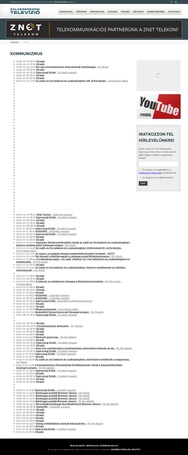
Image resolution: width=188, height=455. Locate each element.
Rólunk (125, 12)
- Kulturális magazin (52, 231)
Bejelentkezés (77, 446)
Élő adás (113, 12)
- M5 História (60, 326)
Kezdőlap (14, 42)
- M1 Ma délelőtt (56, 337)
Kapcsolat (174, 12)
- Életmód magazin (54, 214)
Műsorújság (97, 12)
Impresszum (92, 446)
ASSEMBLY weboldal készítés (125, 450)
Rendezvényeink (155, 12)
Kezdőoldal (66, 12)
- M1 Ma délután (84, 348)
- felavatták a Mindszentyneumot (64, 301)
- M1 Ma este (69, 312)
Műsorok (82, 12)
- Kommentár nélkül (82, 80)
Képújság (138, 12)
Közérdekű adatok (109, 446)
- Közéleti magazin (56, 72)
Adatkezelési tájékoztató (150, 173)
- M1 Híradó (72, 67)
